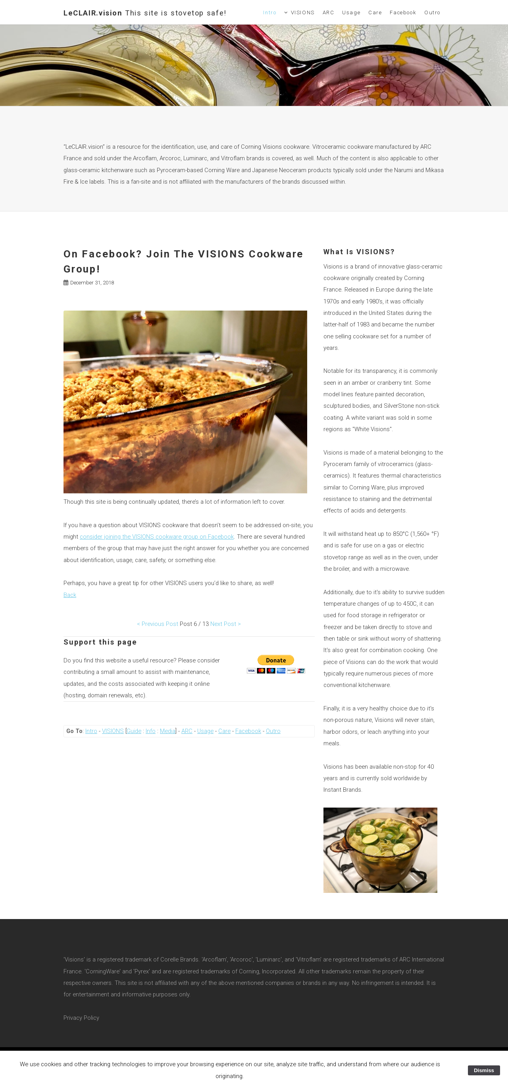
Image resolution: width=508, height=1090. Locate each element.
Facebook (403, 12)
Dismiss (484, 1070)
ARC (329, 12)
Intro (269, 12)
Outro (432, 12)
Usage (351, 12)
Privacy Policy (81, 1017)
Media (167, 731)
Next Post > (225, 624)
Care (375, 12)
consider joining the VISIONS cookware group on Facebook (157, 536)
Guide (134, 731)
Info (151, 731)
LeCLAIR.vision (145, 13)
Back (70, 595)
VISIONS (303, 12)
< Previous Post (157, 624)
